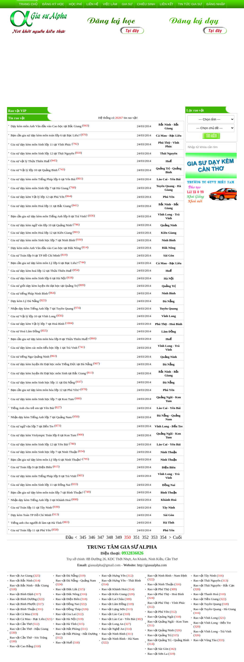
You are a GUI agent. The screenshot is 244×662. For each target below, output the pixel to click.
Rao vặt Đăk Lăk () (70, 589)
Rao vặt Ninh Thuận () (164, 584)
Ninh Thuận (168, 452)
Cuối (177, 537)
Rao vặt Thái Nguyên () (211, 580)
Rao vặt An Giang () (25, 575)
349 (118, 537)
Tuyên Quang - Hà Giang (168, 187)
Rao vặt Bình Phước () (27, 604)
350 (127, 537)
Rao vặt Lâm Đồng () (118, 604)
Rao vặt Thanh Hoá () (210, 594)
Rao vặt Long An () (116, 624)
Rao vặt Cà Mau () (24, 614)
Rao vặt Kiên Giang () (118, 594)
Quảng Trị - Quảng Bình (169, 170)
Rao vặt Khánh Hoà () (118, 589)
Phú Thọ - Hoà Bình (168, 324)
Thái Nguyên (168, 153)
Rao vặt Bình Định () (25, 594)
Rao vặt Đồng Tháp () (72, 609)
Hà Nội (169, 278)
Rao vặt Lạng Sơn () (117, 609)
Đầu (69, 537)
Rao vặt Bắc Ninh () (25, 580)
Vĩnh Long (169, 316)
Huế (169, 161)
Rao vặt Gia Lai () (69, 614)
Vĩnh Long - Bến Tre (169, 426)
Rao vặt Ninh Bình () (117, 633)
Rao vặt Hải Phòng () (71, 629)
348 (109, 537)
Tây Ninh (168, 507)
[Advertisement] (122, 71)
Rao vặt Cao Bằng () (25, 646)
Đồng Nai (168, 485)
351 (136, 537)
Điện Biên (168, 467)
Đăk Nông (168, 247)
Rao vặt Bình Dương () (27, 599)
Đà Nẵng (168, 301)
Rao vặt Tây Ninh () (209, 575)
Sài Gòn (168, 255)
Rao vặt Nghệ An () (117, 629)
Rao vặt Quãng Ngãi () (164, 616)
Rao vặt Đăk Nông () (71, 594)
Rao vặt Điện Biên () (71, 599)
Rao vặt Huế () (68, 642)
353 (154, 537)
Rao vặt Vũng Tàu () (209, 640)
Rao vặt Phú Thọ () (162, 589)
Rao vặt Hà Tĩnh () (70, 624)
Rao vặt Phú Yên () (162, 611)
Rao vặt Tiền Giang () (210, 599)
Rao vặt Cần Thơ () (24, 624)
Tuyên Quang (169, 308)
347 (100, 537)
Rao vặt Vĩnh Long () (209, 618)
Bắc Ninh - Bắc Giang (169, 126)
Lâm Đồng (168, 331)
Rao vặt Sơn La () (161, 653)
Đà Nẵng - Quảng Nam (168, 417)
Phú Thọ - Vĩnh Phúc (168, 144)
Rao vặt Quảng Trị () (163, 635)
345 (83, 537)
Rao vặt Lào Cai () (116, 614)
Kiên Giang (168, 232)
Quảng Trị (169, 286)
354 (163, 537)
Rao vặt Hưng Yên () (117, 575)
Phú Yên (168, 197)
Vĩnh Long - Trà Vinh (168, 216)
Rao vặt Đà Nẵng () (70, 575)
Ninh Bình (169, 240)
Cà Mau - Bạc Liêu (168, 135)
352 (145, 537)
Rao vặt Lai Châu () (117, 599)
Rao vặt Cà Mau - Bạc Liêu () (31, 619)
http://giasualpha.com (152, 565)
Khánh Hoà (168, 499)
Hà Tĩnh (168, 522)
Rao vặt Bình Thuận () (26, 609)
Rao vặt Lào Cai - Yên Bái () (122, 619)
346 (92, 537)
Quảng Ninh (168, 225)
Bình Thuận (169, 492)
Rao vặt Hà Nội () (69, 619)
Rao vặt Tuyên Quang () (211, 604)
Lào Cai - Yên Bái (169, 179)
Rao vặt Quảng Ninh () (164, 630)
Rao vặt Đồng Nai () (71, 604)
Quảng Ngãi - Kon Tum (168, 399)
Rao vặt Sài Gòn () (161, 649)
